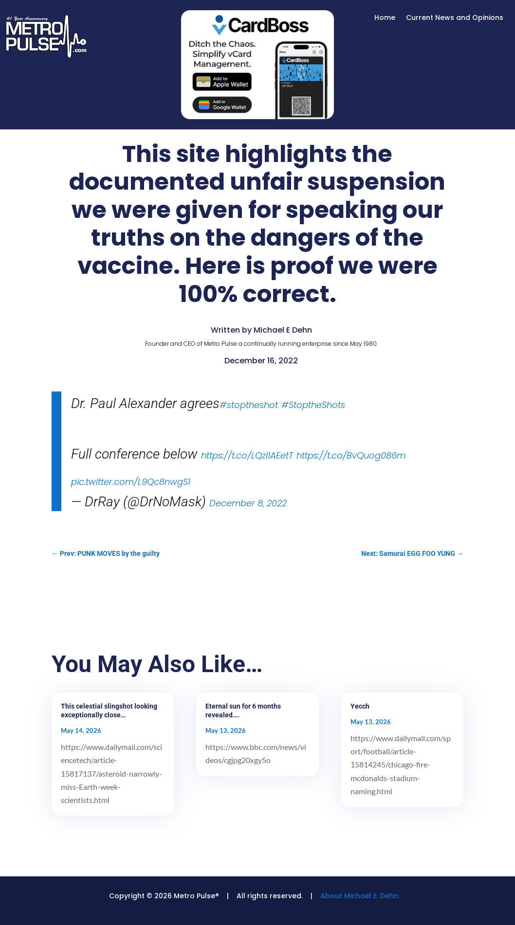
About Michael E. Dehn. (360, 896)
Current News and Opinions (454, 18)
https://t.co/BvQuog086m (350, 455)
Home (384, 18)
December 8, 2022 (248, 503)
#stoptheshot (249, 405)
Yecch (359, 706)
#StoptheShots (313, 405)
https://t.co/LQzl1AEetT (247, 455)
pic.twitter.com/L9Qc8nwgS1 (130, 482)
